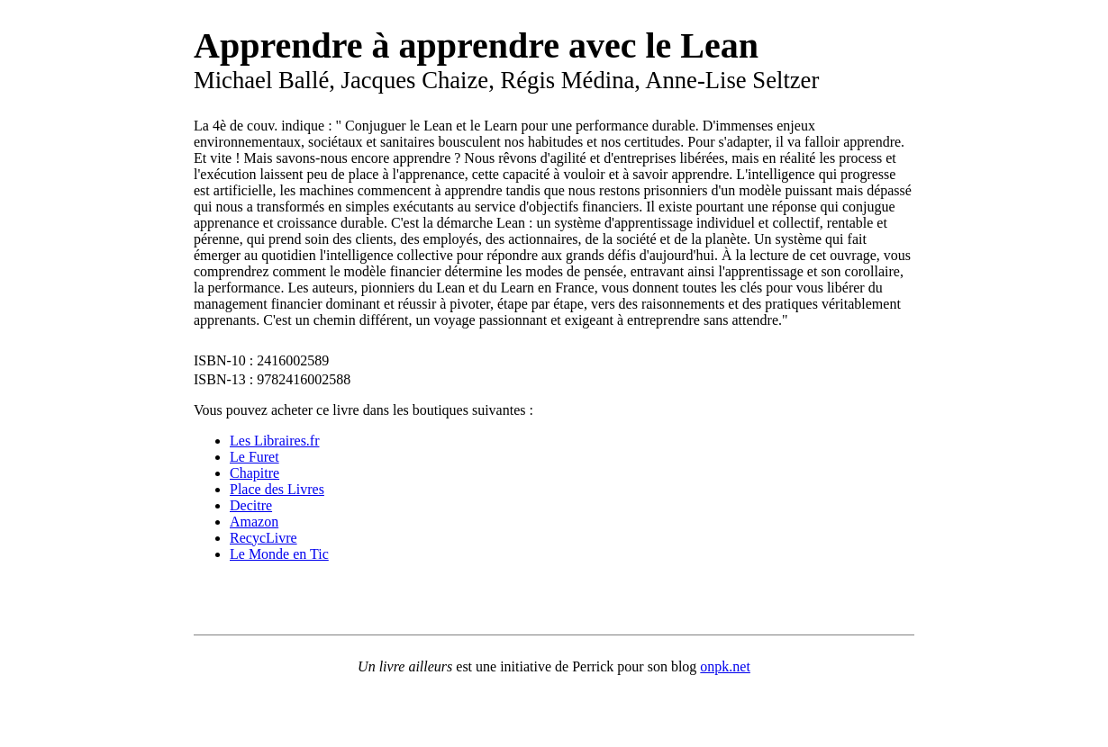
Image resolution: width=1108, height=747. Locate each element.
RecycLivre (263, 537)
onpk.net (725, 666)
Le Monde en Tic (279, 554)
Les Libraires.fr (275, 440)
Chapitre (254, 473)
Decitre (251, 505)
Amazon (254, 521)
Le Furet (254, 456)
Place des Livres (277, 489)
